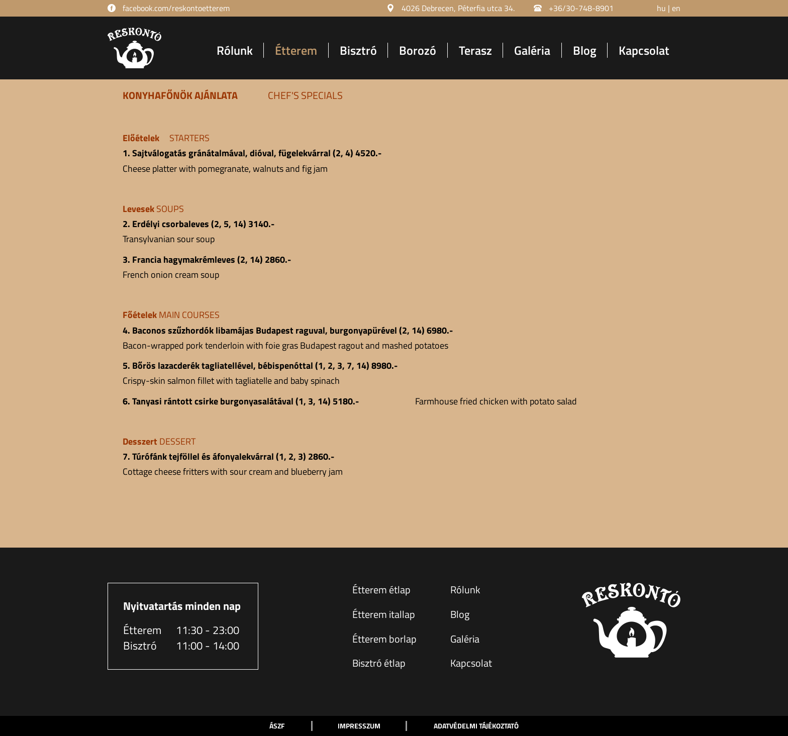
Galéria (532, 50)
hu (661, 8)
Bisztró (358, 50)
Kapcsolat (644, 50)
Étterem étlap (381, 589)
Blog (585, 50)
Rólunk (235, 50)
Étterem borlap (384, 639)
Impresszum (359, 725)
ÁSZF (276, 725)
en (676, 8)
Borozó (417, 50)
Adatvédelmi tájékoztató (476, 725)
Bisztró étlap (379, 663)
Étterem (296, 50)
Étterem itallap (383, 614)
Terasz (475, 50)
